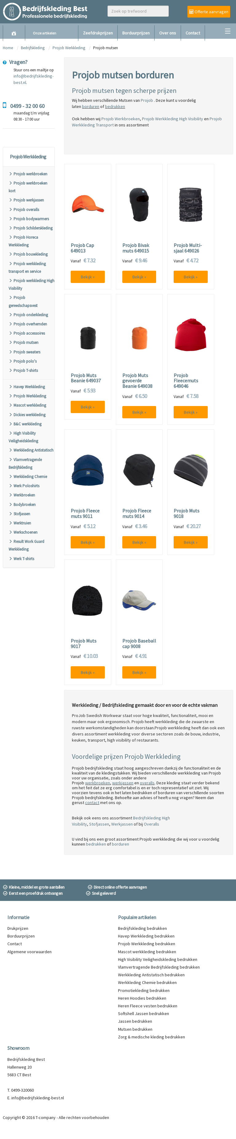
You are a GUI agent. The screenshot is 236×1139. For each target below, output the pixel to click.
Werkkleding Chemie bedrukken (147, 982)
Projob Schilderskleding (31, 228)
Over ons (167, 33)
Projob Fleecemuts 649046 (186, 381)
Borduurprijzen (136, 33)
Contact (193, 33)
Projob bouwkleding (28, 254)
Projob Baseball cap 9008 (139, 643)
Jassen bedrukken (135, 1021)
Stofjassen (19, 513)
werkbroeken (97, 783)
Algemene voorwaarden (29, 951)
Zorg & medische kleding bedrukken (151, 1037)
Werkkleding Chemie (28, 476)
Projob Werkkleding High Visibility (172, 118)
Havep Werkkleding (27, 386)
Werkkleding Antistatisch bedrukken (151, 975)
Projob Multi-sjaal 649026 (188, 248)
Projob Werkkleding (69, 47)
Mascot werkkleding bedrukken (147, 951)
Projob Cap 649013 (82, 248)
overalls (147, 783)
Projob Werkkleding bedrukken (146, 943)
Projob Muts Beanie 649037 (86, 378)
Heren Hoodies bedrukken (142, 998)
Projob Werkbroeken (120, 118)
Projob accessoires (27, 333)
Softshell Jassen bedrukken (143, 1013)
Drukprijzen (17, 928)
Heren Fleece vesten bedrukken (147, 1006)
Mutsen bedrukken (135, 1029)
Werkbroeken (22, 495)
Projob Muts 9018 (186, 513)
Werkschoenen (23, 532)
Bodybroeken (22, 504)
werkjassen (122, 783)
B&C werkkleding (25, 424)
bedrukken (115, 106)
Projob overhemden (28, 324)
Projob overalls (24, 209)
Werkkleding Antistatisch (31, 450)
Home (8, 47)
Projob (147, 100)
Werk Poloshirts (24, 485)
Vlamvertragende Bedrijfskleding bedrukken (159, 967)
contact (92, 802)
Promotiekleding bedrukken (144, 990)
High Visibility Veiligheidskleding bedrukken (157, 959)
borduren (90, 106)
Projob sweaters (24, 352)
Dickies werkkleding (27, 414)
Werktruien (20, 523)
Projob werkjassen (26, 200)
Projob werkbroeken (28, 174)
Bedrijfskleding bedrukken (142, 928)
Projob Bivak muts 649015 (135, 248)
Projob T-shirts (23, 370)
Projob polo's (23, 361)
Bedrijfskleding (33, 47)
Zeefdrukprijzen (98, 33)
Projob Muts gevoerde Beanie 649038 (137, 381)
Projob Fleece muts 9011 (85, 513)
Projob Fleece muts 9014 (136, 513)
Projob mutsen (23, 342)
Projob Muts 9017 (83, 643)
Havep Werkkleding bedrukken (146, 936)
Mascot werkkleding (27, 405)
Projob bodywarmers (29, 218)
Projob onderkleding (28, 314)
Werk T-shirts (21, 558)
